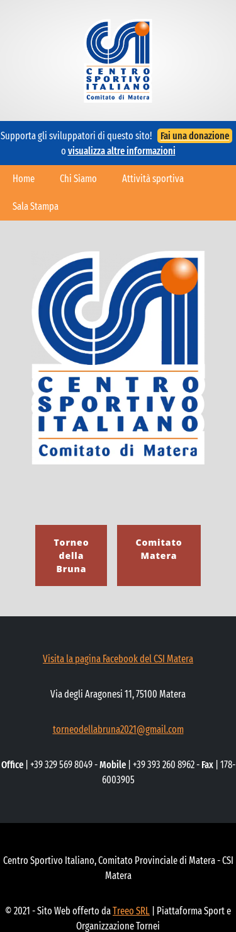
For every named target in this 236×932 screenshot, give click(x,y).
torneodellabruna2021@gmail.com (118, 729)
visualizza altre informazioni (122, 151)
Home (24, 179)
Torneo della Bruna (71, 555)
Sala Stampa (36, 206)
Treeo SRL (131, 911)
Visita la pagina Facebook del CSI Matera (118, 659)
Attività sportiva (153, 179)
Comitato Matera (158, 548)
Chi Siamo (78, 179)
